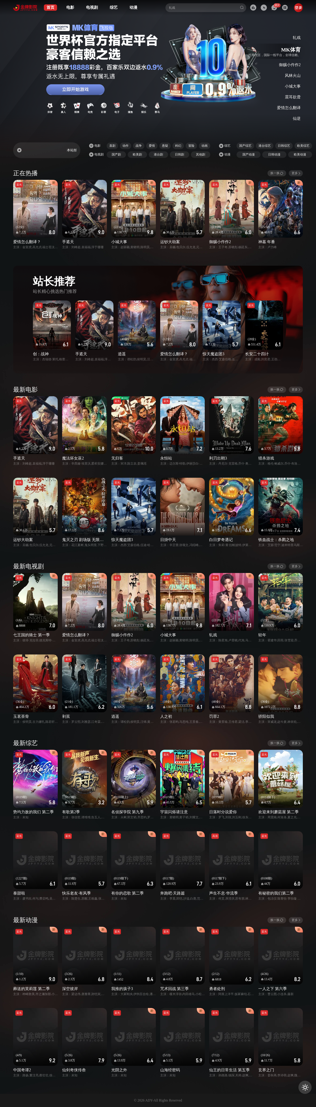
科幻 (178, 145)
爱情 (152, 145)
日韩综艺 (284, 145)
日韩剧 (179, 154)
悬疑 (165, 145)
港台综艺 (265, 145)
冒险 (191, 145)
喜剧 (112, 145)
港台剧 (158, 154)
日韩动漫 (274, 154)
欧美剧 (137, 154)
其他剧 (200, 154)
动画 (204, 145)
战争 (139, 145)
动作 (125, 145)
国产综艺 (245, 145)
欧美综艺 (303, 145)
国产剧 (116, 154)
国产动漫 (248, 154)
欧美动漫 (300, 154)
